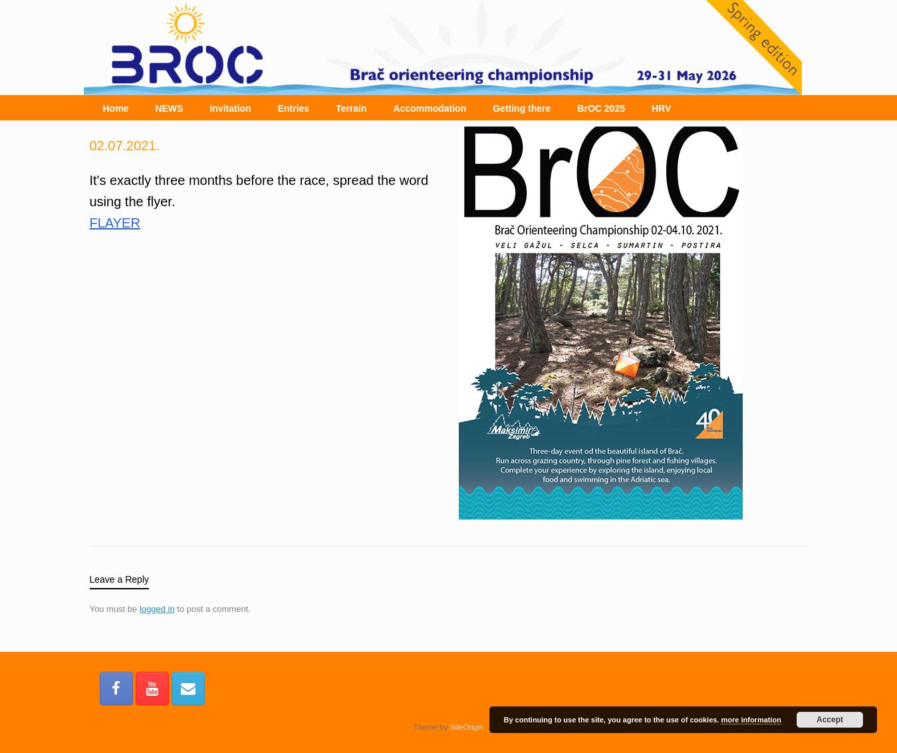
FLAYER (115, 223)
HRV (661, 108)
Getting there (522, 108)
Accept (830, 719)
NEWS (169, 108)
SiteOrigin (466, 727)
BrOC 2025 (601, 108)
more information (751, 720)
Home (116, 108)
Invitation (230, 108)
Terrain (351, 108)
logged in (157, 609)
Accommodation (430, 108)
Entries (293, 108)
